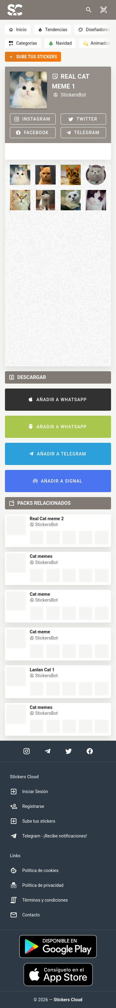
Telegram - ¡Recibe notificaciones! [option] (48, 836)
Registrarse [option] (27, 806)
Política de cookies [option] (34, 870)
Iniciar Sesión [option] (29, 791)
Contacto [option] (25, 915)
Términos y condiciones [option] (39, 900)
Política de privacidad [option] (36, 885)
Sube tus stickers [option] (32, 821)
